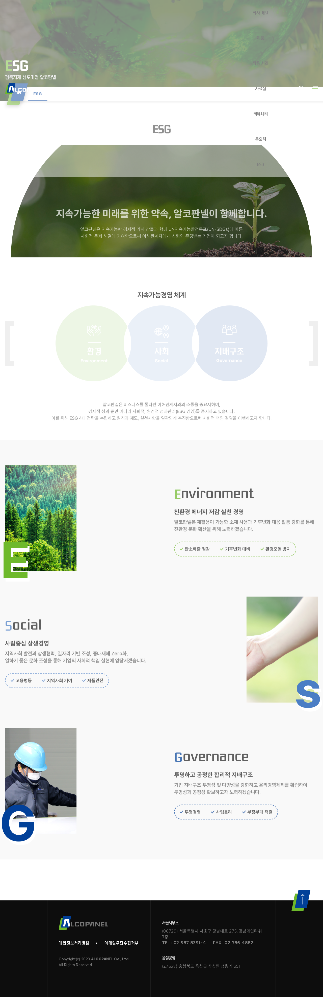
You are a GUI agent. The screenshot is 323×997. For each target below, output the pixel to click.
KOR (301, 13)
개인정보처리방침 (74, 943)
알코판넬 (83, 922)
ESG (37, 94)
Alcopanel (25, 12)
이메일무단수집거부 (121, 943)
